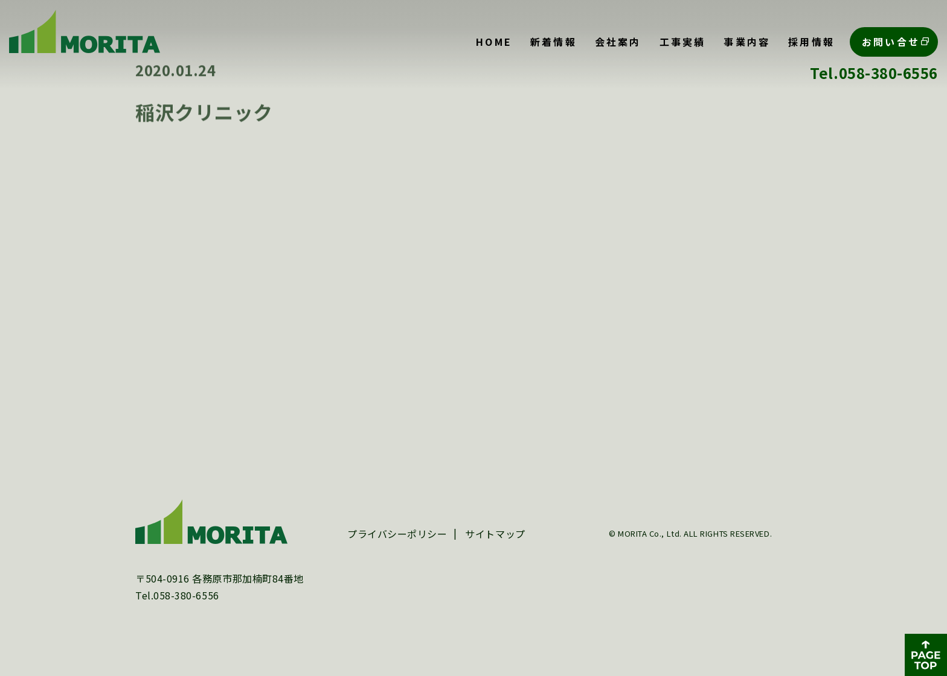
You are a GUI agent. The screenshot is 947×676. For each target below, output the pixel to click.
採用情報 (811, 41)
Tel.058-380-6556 (874, 72)
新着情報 (553, 41)
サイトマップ (495, 545)
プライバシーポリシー (397, 545)
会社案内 (618, 41)
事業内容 (747, 41)
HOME (494, 41)
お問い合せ (891, 41)
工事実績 (683, 41)
